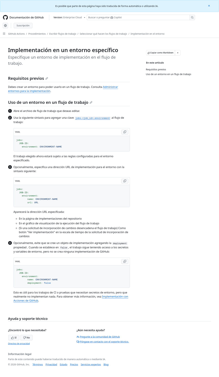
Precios (74, 364)
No (26, 337)
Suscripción (23, 25)
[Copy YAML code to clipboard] (124, 132)
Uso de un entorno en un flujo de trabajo (50, 102)
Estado (63, 364)
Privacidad (51, 364)
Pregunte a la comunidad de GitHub (98, 336)
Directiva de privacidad (19, 343)
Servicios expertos (91, 364)
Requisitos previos (28, 78)
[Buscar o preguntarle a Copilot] (141, 17)
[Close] (209, 5)
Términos (37, 364)
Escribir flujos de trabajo (62, 33)
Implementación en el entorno (148, 33)
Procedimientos (37, 33)
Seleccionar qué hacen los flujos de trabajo (103, 33)
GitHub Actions (16, 33)
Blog (106, 364)
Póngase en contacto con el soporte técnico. (103, 341)
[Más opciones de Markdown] (178, 52)
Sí (13, 337)
